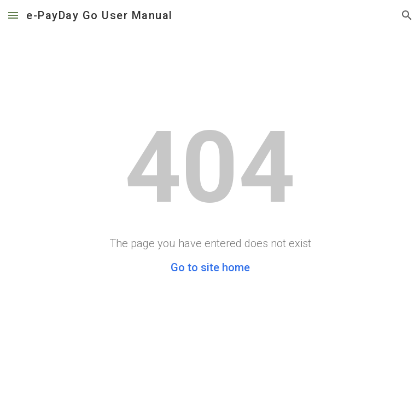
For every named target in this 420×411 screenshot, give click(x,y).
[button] (13, 15)
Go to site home (210, 267)
